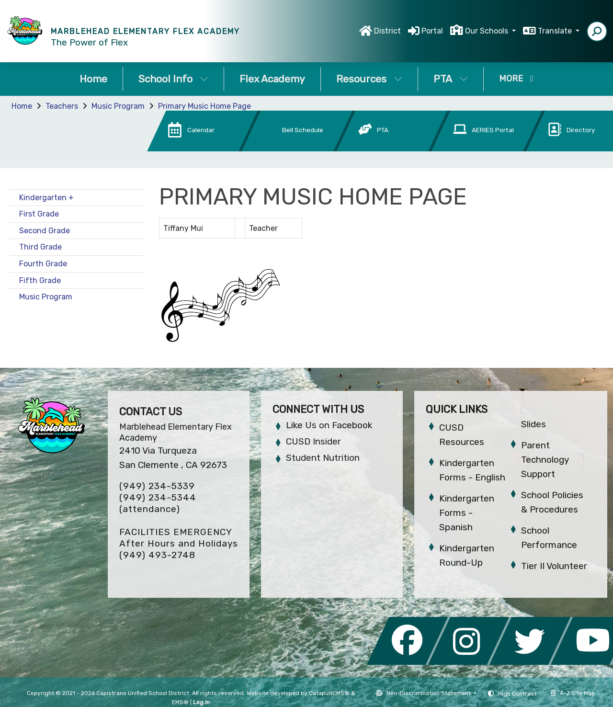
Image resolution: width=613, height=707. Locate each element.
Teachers (61, 106)
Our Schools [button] (487, 30)
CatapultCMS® (329, 693)
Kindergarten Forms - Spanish (466, 513)
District (387, 30)
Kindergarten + (46, 197)
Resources (369, 79)
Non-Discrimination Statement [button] (429, 693)
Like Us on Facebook (329, 425)
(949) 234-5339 (157, 485)
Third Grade (40, 246)
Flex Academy (272, 79)
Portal (432, 30)
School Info (173, 79)
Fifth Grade (40, 280)
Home (93, 79)
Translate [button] (556, 30)
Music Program (118, 106)
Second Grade (44, 230)
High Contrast (517, 693)
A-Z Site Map (573, 693)
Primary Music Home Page (204, 106)
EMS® (180, 702)
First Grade (39, 213)
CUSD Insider (313, 441)
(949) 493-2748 (157, 554)
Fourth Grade (43, 263)
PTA (450, 79)
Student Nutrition (323, 457)
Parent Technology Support (545, 459)
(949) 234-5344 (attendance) (157, 503)
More (516, 78)
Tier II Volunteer (554, 565)
